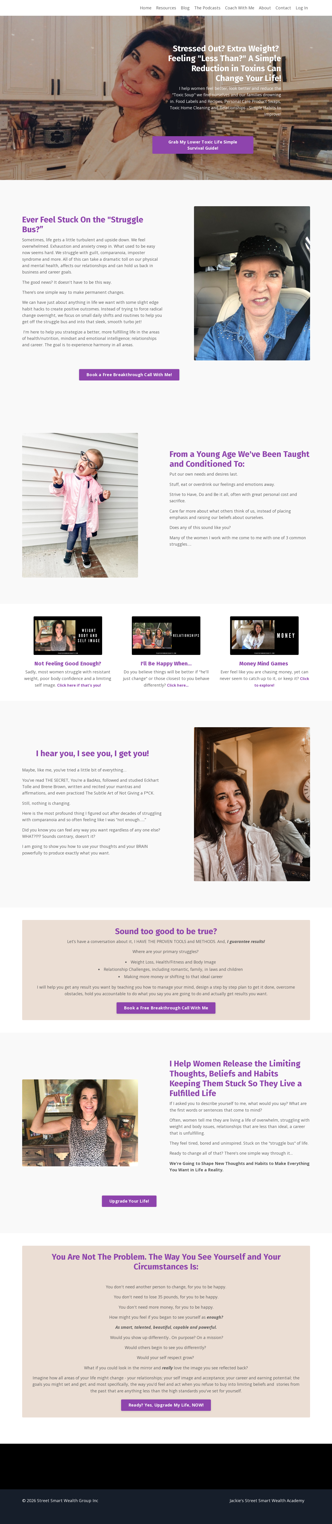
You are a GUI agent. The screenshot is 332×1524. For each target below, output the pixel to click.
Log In (302, 7)
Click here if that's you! (79, 686)
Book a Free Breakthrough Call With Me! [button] (129, 375)
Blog (184, 7)
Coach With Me (239, 7)
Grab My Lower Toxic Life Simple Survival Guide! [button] (206, 146)
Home (145, 7)
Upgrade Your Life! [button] (129, 1211)
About (265, 7)
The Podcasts (207, 7)
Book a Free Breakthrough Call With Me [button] (166, 1010)
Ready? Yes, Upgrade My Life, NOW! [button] (166, 1417)
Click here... (177, 686)
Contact (283, 7)
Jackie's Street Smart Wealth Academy (267, 1512)
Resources (166, 7)
